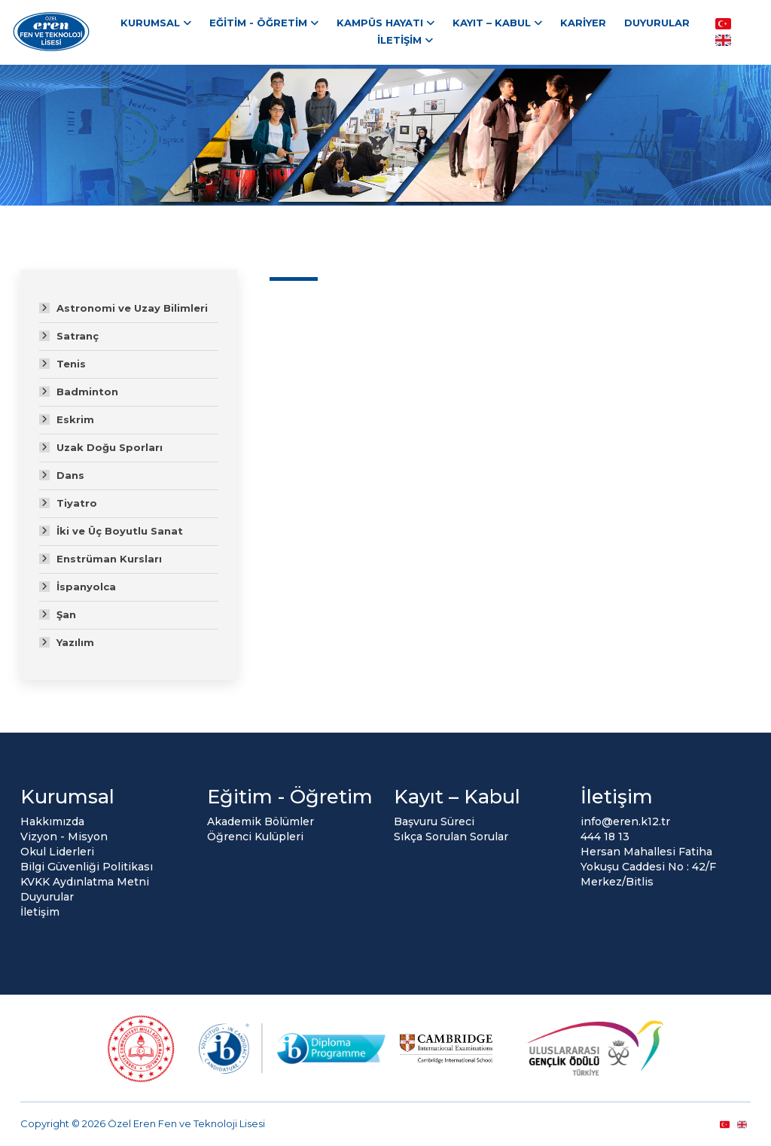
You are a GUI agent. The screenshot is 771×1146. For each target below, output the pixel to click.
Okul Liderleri (57, 851)
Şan (66, 614)
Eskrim (75, 419)
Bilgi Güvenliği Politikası (86, 866)
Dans (70, 475)
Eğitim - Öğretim (258, 23)
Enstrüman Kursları (109, 559)
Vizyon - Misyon (64, 836)
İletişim (399, 40)
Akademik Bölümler (260, 821)
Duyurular (657, 23)
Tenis (71, 364)
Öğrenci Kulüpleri (255, 836)
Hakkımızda (52, 821)
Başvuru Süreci (434, 821)
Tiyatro (76, 503)
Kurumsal (150, 23)
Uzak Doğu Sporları (109, 447)
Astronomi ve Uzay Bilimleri (132, 308)
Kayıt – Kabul (492, 23)
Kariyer (583, 23)
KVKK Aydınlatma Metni (84, 881)
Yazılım (75, 642)
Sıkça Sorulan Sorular (451, 836)
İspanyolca (86, 587)
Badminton (87, 392)
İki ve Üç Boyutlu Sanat (119, 531)
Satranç (77, 336)
